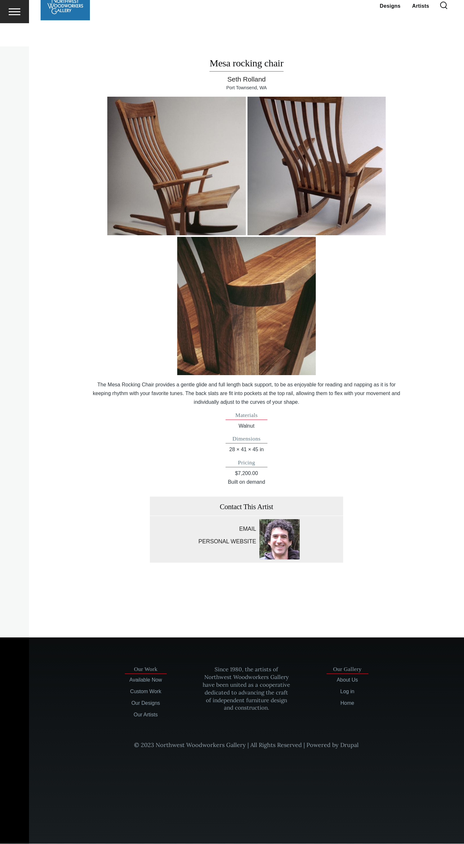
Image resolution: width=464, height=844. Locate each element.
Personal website (227, 541)
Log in (347, 691)
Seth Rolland (246, 79)
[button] (176, 166)
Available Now (146, 680)
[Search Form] (443, 29)
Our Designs (145, 703)
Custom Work (145, 691)
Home (347, 703)
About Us (347, 680)
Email (247, 529)
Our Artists (146, 715)
